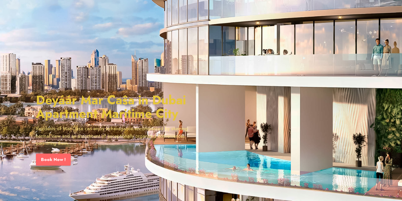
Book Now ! (53, 159)
